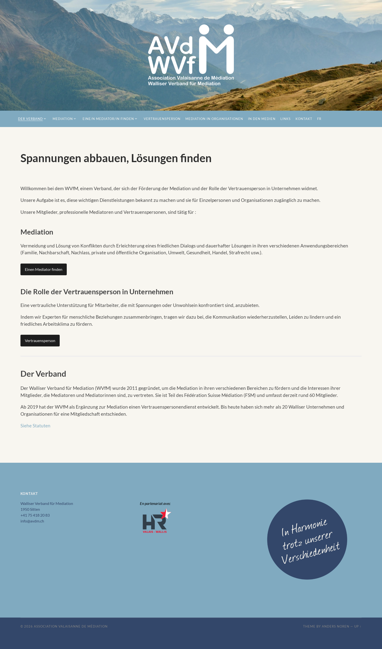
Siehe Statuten (35, 425)
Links (285, 119)
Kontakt (304, 119)
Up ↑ (358, 626)
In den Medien (262, 119)
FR (319, 119)
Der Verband (30, 119)
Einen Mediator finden (43, 269)
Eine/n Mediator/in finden (108, 119)
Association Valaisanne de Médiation (71, 626)
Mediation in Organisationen (214, 119)
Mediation (63, 119)
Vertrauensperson (162, 119)
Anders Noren (335, 626)
